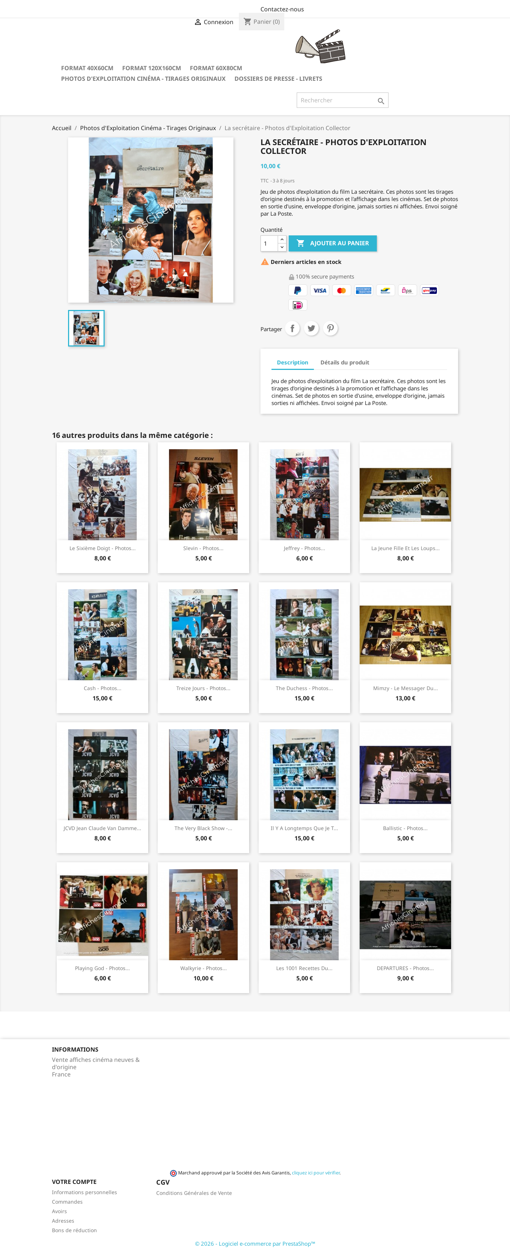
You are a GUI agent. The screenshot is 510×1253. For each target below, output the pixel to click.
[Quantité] (269, 243)
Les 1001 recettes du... (304, 968)
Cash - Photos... (102, 688)
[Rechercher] (343, 100)
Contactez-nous (282, 9)
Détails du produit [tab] (345, 362)
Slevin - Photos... (203, 548)
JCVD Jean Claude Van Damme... (102, 828)
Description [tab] (292, 362)
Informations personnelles (84, 1192)
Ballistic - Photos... (405, 828)
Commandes (67, 1201)
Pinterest (330, 328)
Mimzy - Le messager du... (405, 688)
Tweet (311, 328)
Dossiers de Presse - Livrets (278, 79)
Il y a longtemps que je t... (304, 828)
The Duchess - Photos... (304, 688)
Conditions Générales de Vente (194, 1192)
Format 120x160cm (151, 68)
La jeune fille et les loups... (405, 548)
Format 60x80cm (216, 68)
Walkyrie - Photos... (203, 968)
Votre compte (74, 1182)
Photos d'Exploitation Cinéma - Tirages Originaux (143, 79)
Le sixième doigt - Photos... (103, 548)
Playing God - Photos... (102, 968)
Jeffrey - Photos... (304, 548)
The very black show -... (203, 828)
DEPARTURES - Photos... (405, 968)
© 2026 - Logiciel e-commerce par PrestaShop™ (255, 1243)
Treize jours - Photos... (203, 688)
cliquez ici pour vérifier (316, 1173)
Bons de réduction (74, 1230)
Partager (292, 328)
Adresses (63, 1220)
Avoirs (59, 1211)
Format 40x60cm (87, 68)
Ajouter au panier (332, 243)
